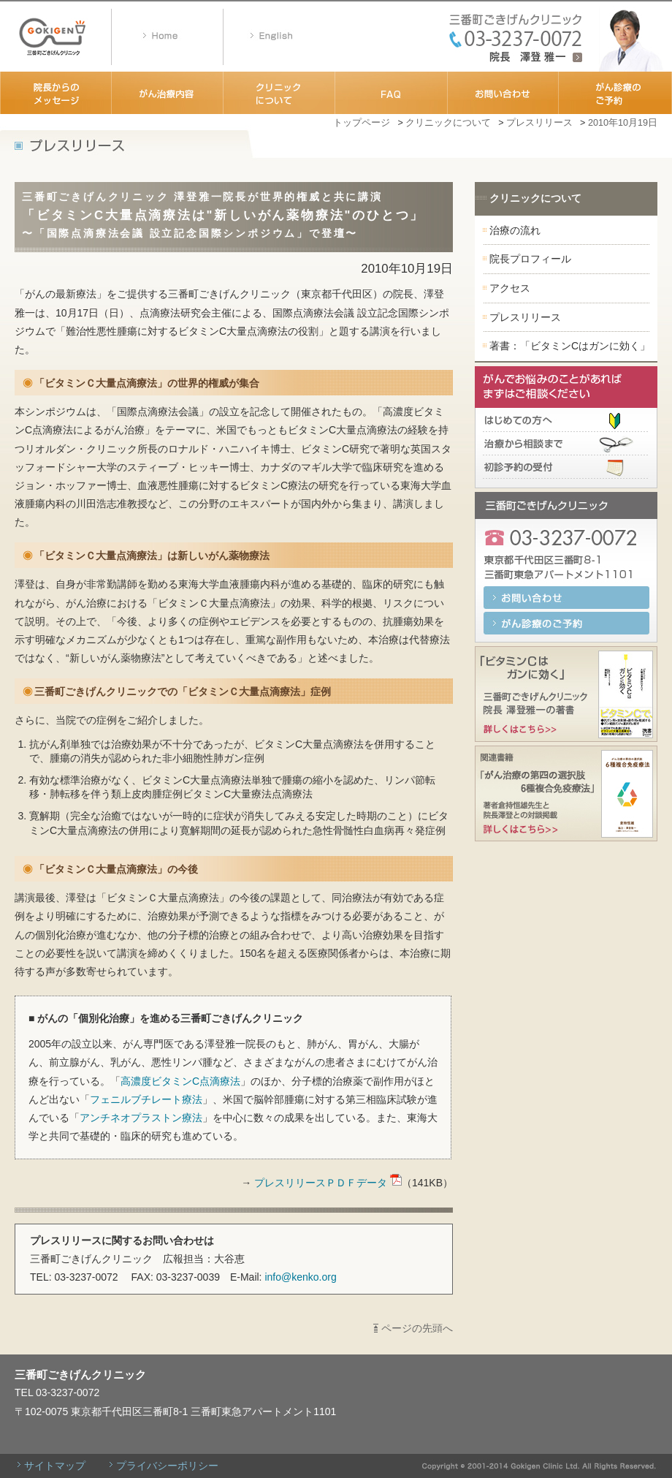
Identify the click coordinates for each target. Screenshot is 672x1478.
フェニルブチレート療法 (146, 1099)
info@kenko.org (300, 1277)
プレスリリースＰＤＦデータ (328, 1183)
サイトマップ (54, 1465)
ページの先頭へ (417, 1328)
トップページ (361, 123)
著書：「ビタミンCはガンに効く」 (569, 346)
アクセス (509, 288)
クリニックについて (448, 123)
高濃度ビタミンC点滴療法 (180, 1081)
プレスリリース (539, 123)
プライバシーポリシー (167, 1465)
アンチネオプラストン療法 (141, 1117)
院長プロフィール (530, 259)
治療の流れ (515, 230)
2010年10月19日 (622, 123)
